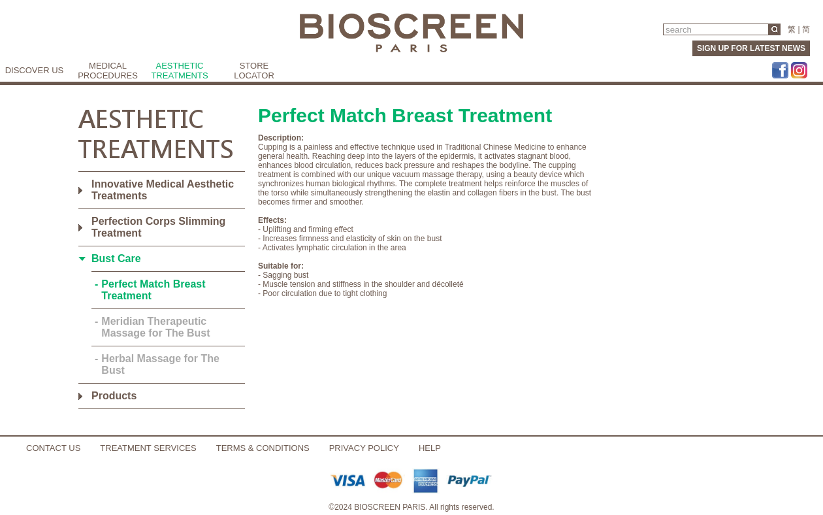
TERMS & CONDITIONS (263, 448)
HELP (430, 448)
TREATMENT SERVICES (148, 448)
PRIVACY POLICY (364, 448)
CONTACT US (53, 448)
